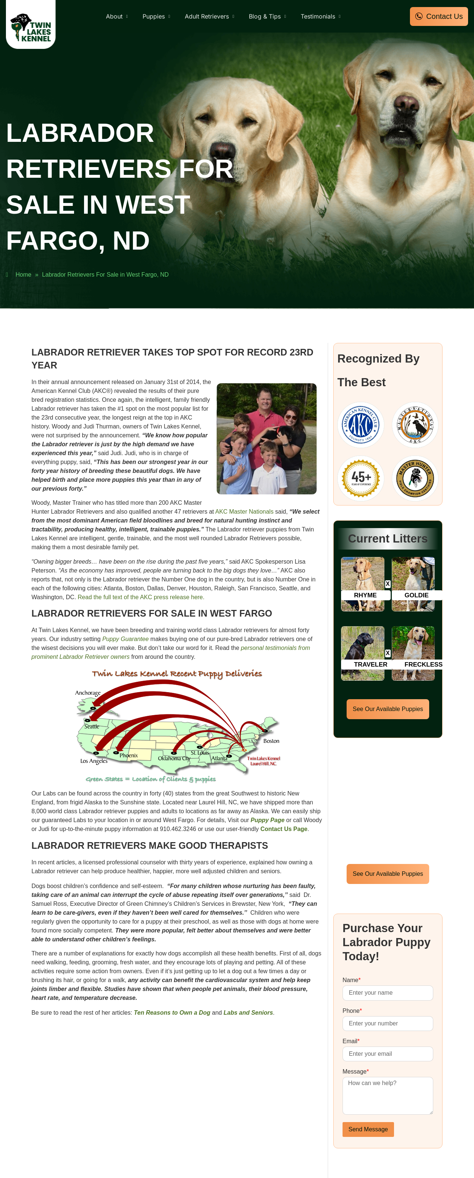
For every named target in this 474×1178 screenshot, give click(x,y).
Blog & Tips (267, 16)
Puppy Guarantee (125, 639)
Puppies (156, 16)
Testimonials (320, 16)
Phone (352, 1011)
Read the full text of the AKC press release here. (141, 597)
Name (352, 980)
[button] (366, 595)
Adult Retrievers (209, 16)
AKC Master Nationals (244, 511)
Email (351, 1041)
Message (356, 1072)
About (117, 16)
